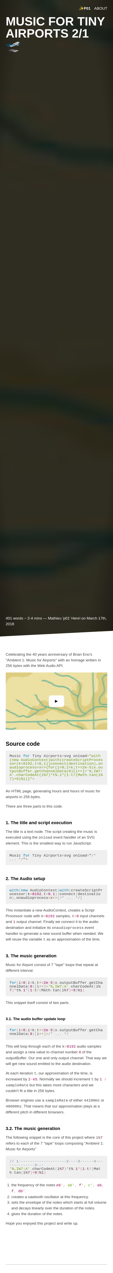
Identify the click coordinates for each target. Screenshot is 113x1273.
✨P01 (84, 8)
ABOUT (100, 8)
